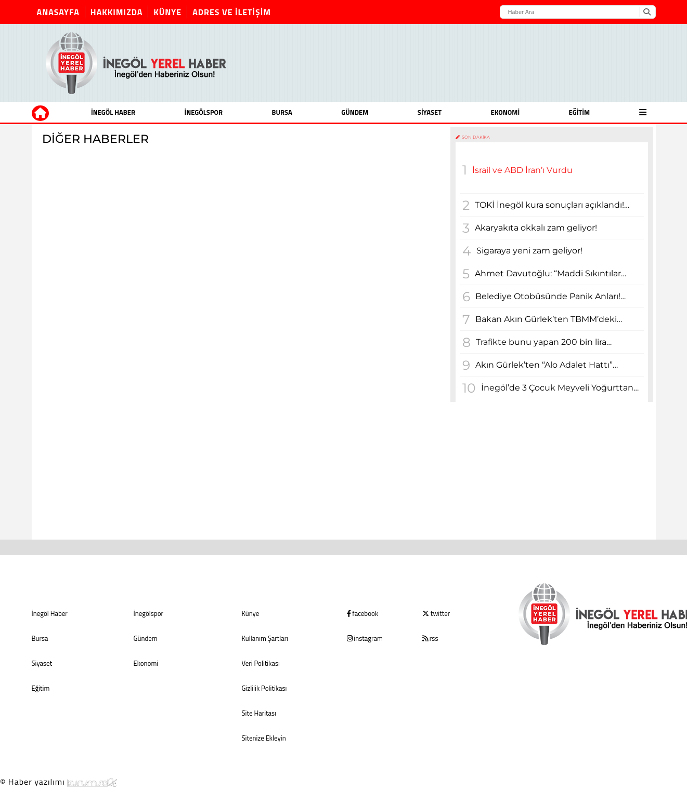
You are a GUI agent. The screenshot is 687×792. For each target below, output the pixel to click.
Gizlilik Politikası (264, 688)
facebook (363, 613)
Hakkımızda (116, 12)
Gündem (354, 112)
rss (430, 638)
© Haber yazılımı (58, 781)
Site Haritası (259, 713)
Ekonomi (505, 112)
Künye (167, 12)
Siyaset (430, 112)
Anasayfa (58, 12)
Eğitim (579, 112)
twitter (436, 613)
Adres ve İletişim (231, 12)
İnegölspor (203, 112)
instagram (365, 638)
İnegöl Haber (113, 112)
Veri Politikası (261, 663)
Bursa (282, 112)
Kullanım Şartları (265, 638)
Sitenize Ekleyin (264, 738)
